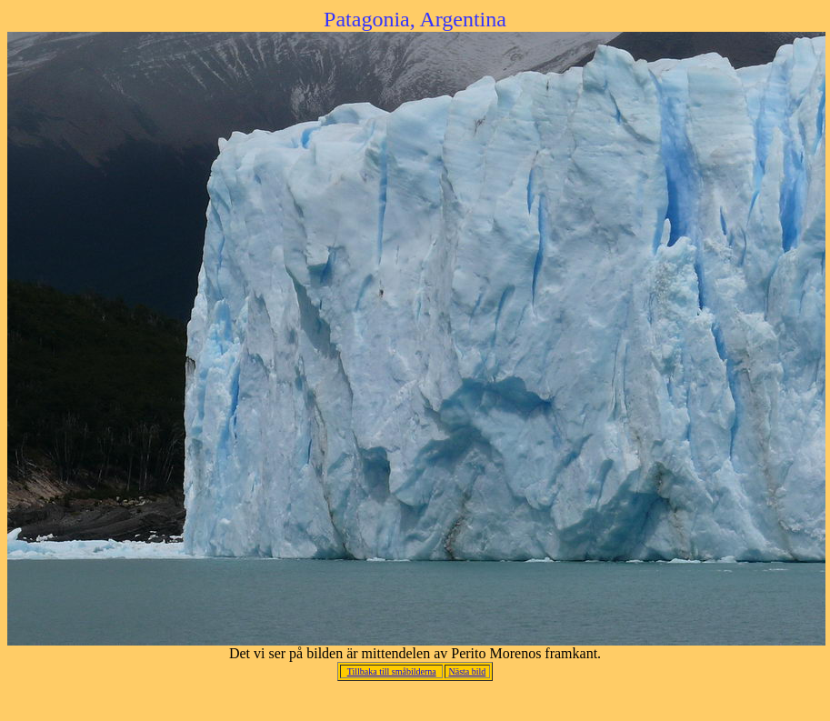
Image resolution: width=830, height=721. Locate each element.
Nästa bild (466, 671)
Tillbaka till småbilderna (391, 671)
